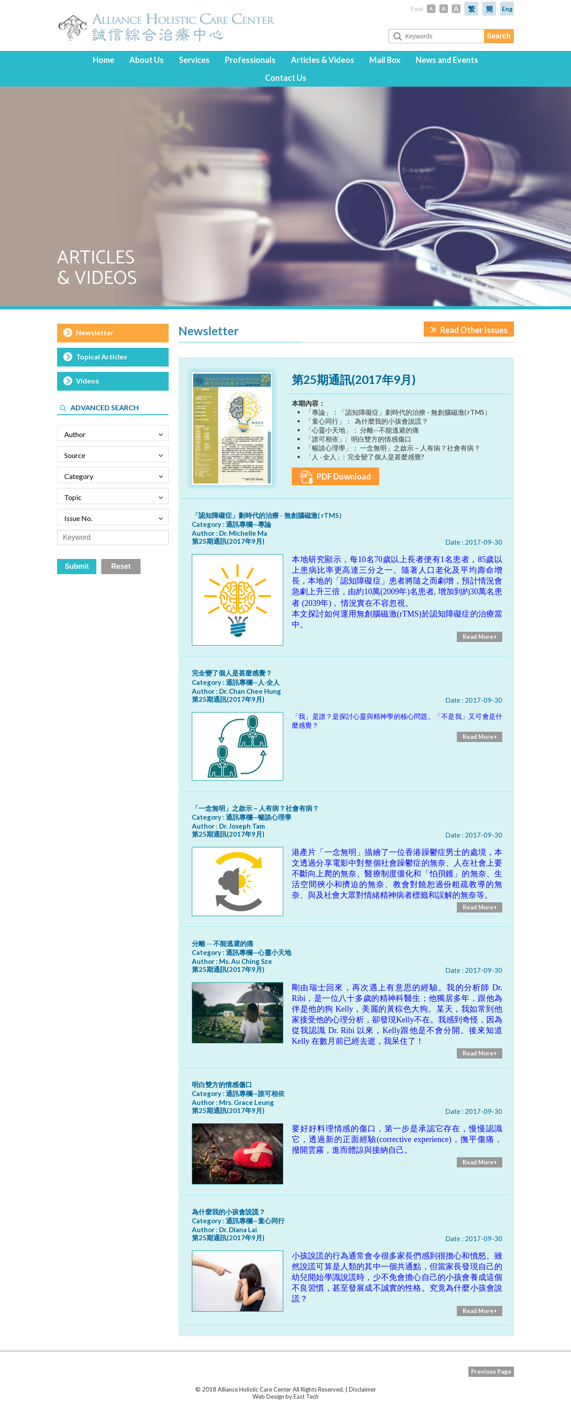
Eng (507, 9)
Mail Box (385, 60)
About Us (146, 60)
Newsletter (95, 332)
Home (103, 60)
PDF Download (335, 477)
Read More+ (480, 636)
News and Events (447, 60)
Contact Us (285, 78)
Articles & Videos (322, 60)
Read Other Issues (469, 329)
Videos (87, 380)
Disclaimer (362, 1389)
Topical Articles (101, 356)
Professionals (250, 60)
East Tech (306, 1396)
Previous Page (491, 1371)
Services (194, 60)
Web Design (268, 1396)
